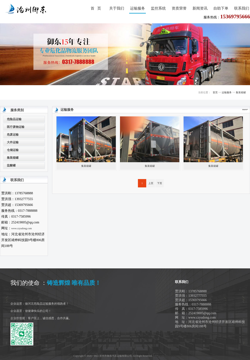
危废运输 (13, 134)
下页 (159, 183)
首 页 (96, 8)
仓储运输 (13, 150)
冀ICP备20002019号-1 (165, 355)
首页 (215, 92)
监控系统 (158, 8)
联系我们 (241, 8)
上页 (150, 183)
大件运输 (13, 142)
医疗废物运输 (15, 126)
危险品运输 (14, 119)
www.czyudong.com (21, 228)
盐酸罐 (11, 165)
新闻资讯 (200, 8)
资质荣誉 (179, 8)
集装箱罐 (241, 92)
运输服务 (137, 8)
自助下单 (220, 8)
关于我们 (116, 8)
